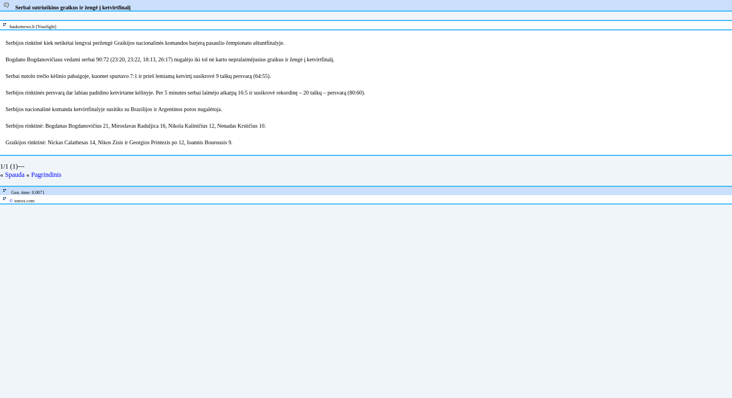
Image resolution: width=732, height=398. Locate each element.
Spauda (14, 175)
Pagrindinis (46, 175)
